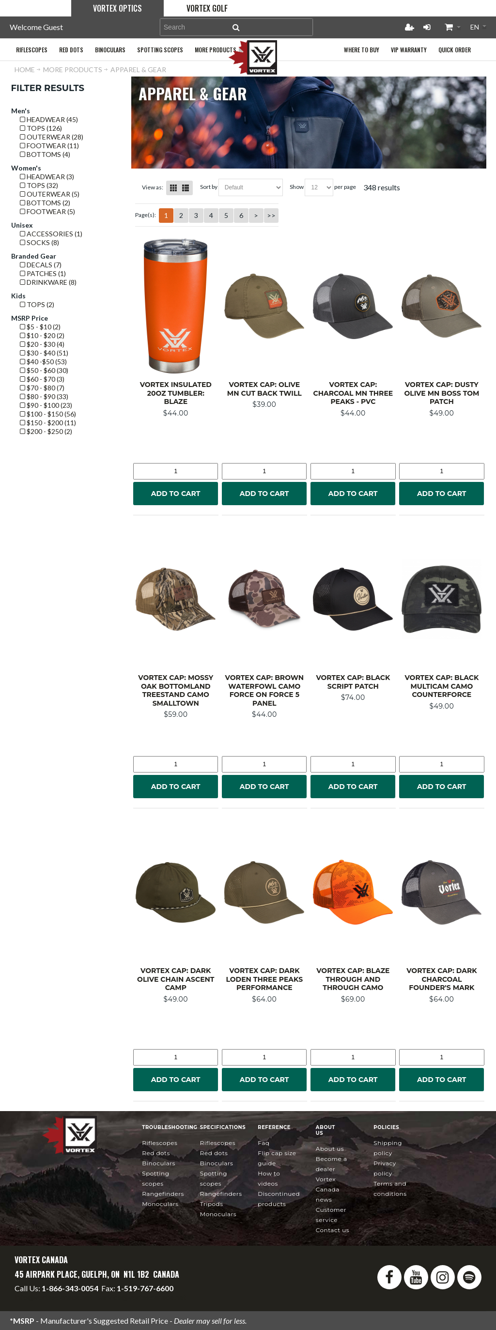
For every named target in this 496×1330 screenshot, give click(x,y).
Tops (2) (37, 304)
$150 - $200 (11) (48, 422)
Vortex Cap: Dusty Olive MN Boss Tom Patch (441, 393)
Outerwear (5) (49, 194)
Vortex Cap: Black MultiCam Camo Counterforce (441, 686)
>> (271, 215)
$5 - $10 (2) (40, 327)
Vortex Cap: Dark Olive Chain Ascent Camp (175, 979)
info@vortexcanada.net (53, 1296)
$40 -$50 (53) (43, 361)
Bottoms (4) (45, 154)
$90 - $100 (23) (46, 405)
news (328, 1189)
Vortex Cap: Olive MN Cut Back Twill (264, 389)
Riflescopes (159, 1142)
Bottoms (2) (45, 203)
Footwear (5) (47, 211)
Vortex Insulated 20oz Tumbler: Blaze (176, 393)
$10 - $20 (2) (42, 335)
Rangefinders (163, 1193)
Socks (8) (39, 242)
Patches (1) (43, 273)
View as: (152, 187)
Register (409, 27)
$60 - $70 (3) (42, 379)
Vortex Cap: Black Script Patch (353, 682)
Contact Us (332, 1230)
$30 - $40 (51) (44, 353)
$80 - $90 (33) (44, 396)
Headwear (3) (47, 176)
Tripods (211, 1203)
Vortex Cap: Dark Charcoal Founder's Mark (441, 979)
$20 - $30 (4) (42, 344)
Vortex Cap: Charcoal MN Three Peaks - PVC (353, 393)
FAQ (263, 1142)
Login (427, 27)
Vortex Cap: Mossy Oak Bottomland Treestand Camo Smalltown (175, 690)
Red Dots (156, 1153)
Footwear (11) (49, 145)
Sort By (208, 186)
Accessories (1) (51, 234)
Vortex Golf (207, 8)
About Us (330, 1148)
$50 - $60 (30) (44, 370)
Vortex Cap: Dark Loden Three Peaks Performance (264, 979)
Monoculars (160, 1203)
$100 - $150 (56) (48, 414)
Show (297, 186)
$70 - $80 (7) (42, 388)
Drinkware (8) (48, 282)
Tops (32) (39, 185)
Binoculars (158, 1163)
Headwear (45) (49, 119)
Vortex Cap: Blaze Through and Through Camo (352, 979)
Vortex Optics (117, 8)
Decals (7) (41, 265)
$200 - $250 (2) (46, 431)
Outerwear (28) (51, 137)
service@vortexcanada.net (142, 1296)
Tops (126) (41, 128)
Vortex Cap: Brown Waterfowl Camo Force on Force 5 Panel (264, 690)
